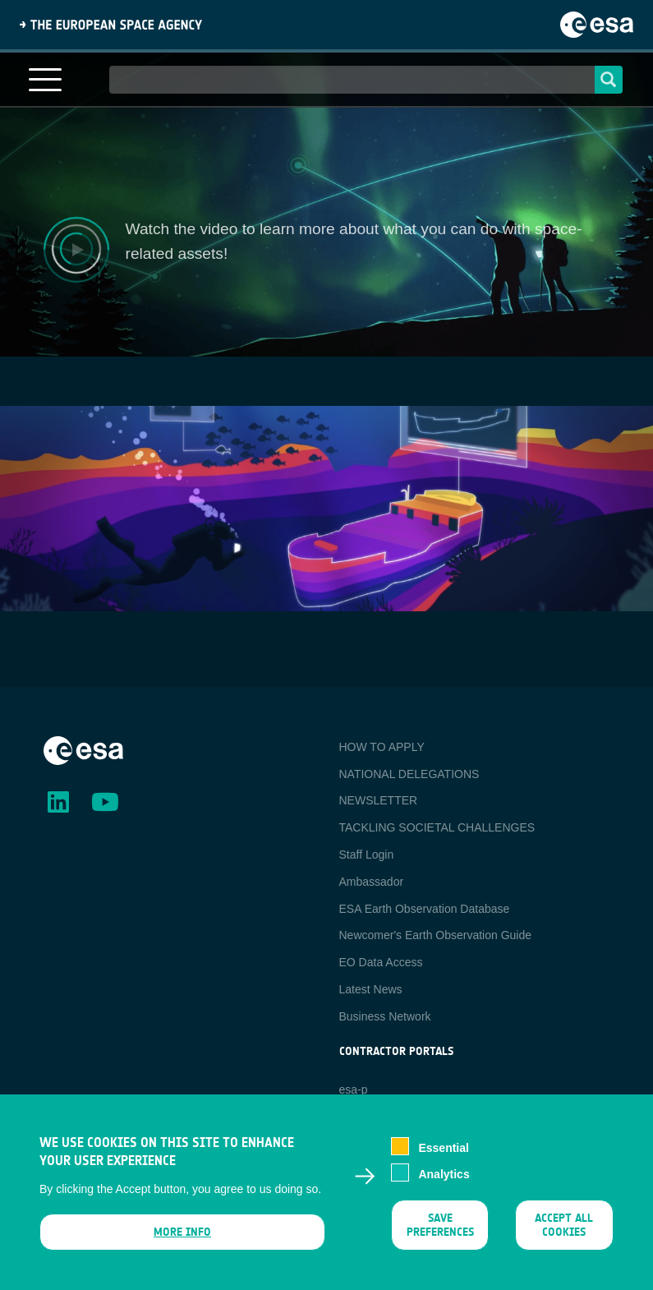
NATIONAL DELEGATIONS (409, 774)
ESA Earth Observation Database (424, 908)
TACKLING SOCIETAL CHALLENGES (437, 827)
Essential (443, 1147)
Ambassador (371, 881)
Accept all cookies (565, 1225)
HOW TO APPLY (382, 746)
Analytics (443, 1174)
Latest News (370, 989)
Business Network (385, 1016)
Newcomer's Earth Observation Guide (435, 935)
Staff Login (366, 854)
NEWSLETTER (378, 800)
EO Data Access (381, 962)
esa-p (353, 1089)
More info (182, 1232)
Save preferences (440, 1225)
